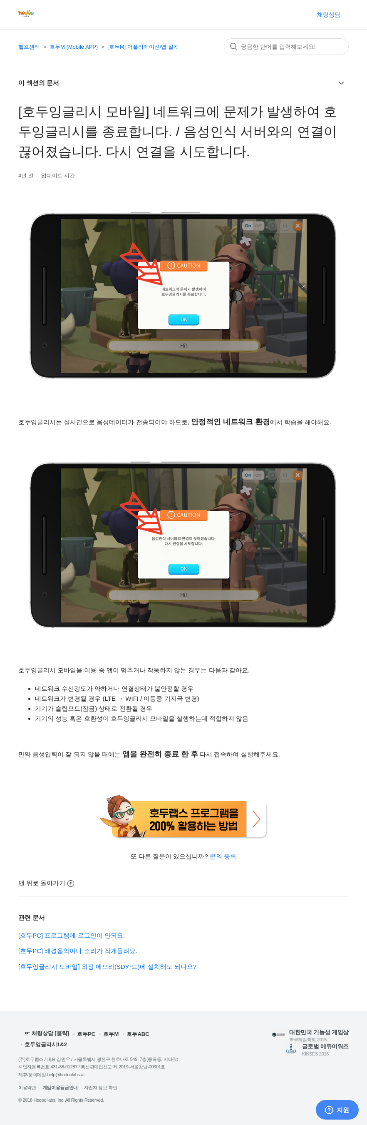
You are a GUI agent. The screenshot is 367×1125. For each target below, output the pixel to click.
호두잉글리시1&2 (46, 1044)
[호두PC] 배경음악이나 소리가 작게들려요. (77, 950)
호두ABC (137, 1034)
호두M (111, 1034)
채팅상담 (328, 14)
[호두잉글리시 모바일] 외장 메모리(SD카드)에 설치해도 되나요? (107, 966)
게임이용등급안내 (60, 1087)
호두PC (86, 1034)
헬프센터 (29, 47)
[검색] (286, 46)
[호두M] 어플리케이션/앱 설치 (143, 47)
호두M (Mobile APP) (74, 47)
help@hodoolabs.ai (65, 1074)
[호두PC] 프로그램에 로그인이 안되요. (71, 935)
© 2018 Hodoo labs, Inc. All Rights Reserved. (61, 1100)
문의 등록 (223, 856)
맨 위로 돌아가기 (46, 882)
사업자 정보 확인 (100, 1087)
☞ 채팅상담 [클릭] (47, 1033)
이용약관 (27, 1087)
